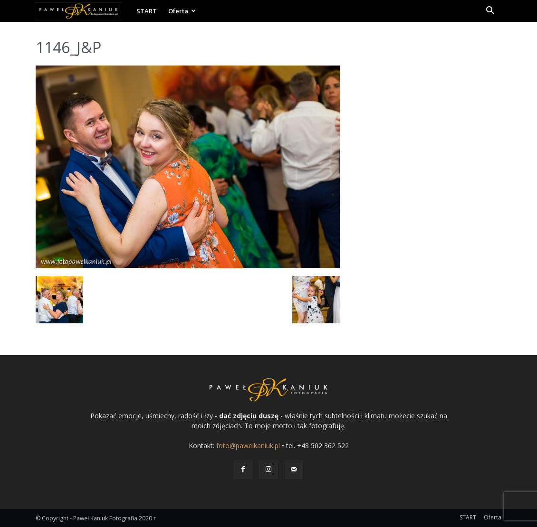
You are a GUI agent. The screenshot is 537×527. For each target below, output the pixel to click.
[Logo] (83, 11)
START (146, 11)
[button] (490, 11)
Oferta (182, 11)
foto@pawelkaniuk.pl (248, 445)
